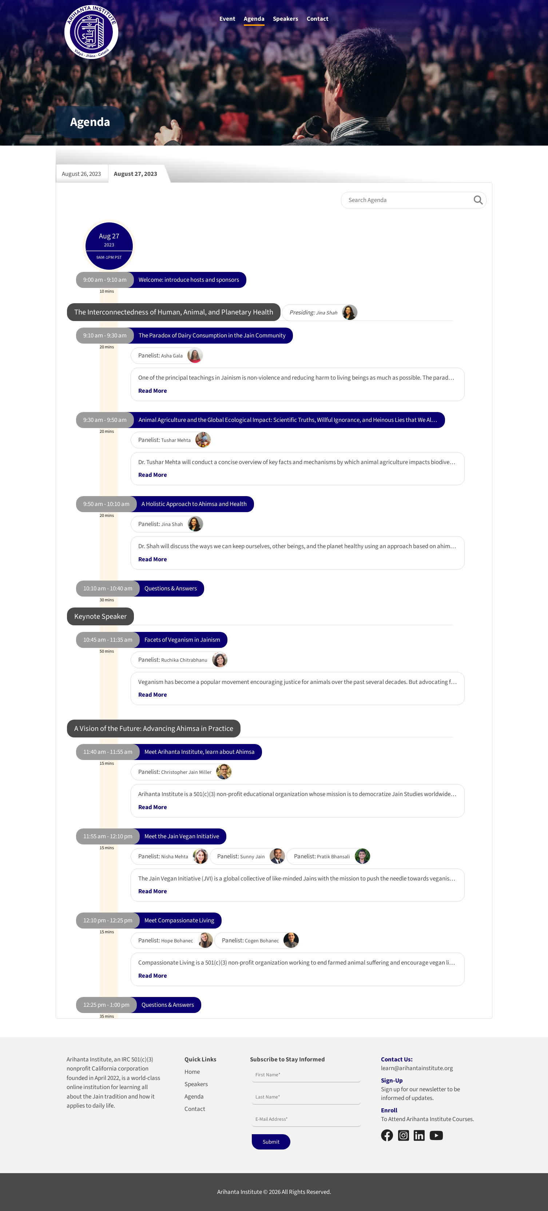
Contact (318, 19)
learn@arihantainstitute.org (417, 1068)
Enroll (389, 1110)
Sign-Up (392, 1080)
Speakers (285, 19)
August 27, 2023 (139, 174)
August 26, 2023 (85, 174)
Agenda (254, 19)
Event (227, 19)
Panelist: (160, 355)
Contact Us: (397, 1059)
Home (192, 1072)
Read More (152, 391)
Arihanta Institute (239, 1192)
